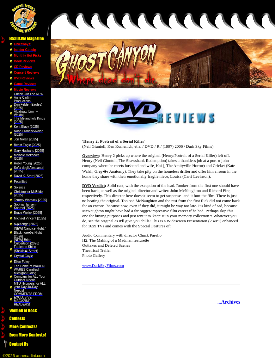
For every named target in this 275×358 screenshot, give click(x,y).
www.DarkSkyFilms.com (103, 265)
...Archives (228, 302)
